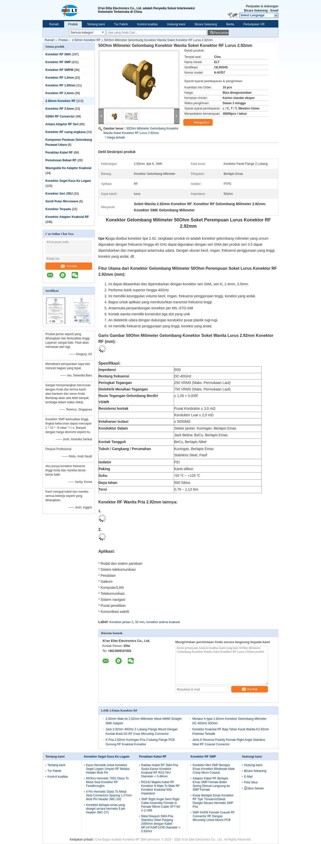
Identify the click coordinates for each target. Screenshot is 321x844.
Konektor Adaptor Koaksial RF (67, 217)
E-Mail (248, 776)
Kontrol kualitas (147, 24)
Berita (230, 24)
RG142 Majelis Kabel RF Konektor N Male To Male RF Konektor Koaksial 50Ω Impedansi (160, 787)
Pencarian (220, 33)
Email (274, 10)
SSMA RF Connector (60, 116)
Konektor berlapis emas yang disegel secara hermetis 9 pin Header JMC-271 (105, 808)
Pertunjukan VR (254, 24)
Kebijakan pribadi (81, 839)
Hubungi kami (176, 24)
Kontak (69, 266)
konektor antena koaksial (163, 622)
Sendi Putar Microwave (61, 201)
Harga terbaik (116, 137)
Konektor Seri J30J (59, 193)
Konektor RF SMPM (59, 70)
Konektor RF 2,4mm (59, 93)
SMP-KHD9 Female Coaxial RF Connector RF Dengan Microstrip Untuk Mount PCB (214, 816)
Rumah (54, 24)
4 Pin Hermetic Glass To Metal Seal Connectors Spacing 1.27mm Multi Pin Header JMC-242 (109, 795)
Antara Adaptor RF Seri (61, 124)
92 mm (139, 622)
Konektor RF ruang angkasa (65, 132)
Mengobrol (198, 122)
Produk (73, 24)
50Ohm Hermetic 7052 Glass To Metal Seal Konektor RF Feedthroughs (107, 782)
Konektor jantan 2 (121, 622)
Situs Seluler (254, 788)
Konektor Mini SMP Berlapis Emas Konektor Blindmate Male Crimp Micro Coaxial (214, 768)
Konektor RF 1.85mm (60, 85)
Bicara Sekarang (256, 10)
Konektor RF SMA (58, 54)
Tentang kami (96, 24)
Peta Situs (251, 782)
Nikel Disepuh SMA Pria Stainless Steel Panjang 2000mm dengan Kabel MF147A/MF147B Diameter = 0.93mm (160, 823)
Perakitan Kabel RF (59, 152)
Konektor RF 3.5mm (59, 108)
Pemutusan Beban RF (60, 160)
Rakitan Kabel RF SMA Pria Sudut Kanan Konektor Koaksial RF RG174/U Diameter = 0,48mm (159, 770)
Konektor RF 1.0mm (59, 77)
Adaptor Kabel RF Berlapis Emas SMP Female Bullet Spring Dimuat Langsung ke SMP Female (211, 784)
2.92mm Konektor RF (86, 40)
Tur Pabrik (121, 24)
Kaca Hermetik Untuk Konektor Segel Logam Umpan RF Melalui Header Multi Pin (107, 768)
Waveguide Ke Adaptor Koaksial (68, 168)
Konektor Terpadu (58, 209)
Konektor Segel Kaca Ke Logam (68, 181)
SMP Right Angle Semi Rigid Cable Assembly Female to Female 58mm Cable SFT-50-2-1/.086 (161, 804)
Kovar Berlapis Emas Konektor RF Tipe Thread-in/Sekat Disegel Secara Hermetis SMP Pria (213, 801)
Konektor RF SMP (58, 62)
